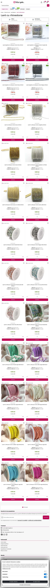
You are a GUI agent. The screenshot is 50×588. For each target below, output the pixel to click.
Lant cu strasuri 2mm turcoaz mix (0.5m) (37, 284)
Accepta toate (36, 581)
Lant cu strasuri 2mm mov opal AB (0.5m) (37, 364)
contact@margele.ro (7, 528)
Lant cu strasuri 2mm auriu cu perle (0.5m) (13, 204)
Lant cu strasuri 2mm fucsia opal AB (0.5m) (37, 484)
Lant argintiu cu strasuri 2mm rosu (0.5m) (12, 84)
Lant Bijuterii (13, 12)
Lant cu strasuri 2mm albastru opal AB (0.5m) (12, 485)
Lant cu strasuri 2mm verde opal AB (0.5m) (12, 364)
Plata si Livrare (4, 550)
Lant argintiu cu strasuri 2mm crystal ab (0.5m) (37, 45)
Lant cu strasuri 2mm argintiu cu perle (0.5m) (37, 165)
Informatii (22, 9)
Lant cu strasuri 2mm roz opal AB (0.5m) (13, 404)
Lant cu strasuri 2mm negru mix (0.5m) (37, 244)
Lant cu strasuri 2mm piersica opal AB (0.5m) (37, 445)
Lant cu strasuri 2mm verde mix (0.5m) (12, 244)
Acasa (2, 12)
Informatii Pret (4, 545)
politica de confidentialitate (34, 520)
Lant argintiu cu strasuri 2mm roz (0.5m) (13, 45)
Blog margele (4, 559)
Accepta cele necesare (25, 584)
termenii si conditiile (22, 520)
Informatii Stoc (4, 547)
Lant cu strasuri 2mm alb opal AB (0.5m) (37, 404)
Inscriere (46, 517)
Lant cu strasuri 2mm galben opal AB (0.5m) (13, 444)
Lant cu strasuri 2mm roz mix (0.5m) (13, 324)
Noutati (17, 9)
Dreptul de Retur (4, 543)
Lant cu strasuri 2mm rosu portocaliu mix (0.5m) (13, 285)
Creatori (12, 9)
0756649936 (5, 530)
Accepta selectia (13, 581)
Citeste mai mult (6, 568)
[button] (4, 2)
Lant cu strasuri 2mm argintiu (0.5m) (37, 124)
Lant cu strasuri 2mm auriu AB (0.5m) (37, 204)
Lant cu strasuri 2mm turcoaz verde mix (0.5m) (37, 325)
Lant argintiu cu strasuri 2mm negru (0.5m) (37, 84)
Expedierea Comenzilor (6, 548)
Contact (28, 9)
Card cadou (3, 542)
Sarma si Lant (7, 12)
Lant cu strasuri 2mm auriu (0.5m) (13, 124)
